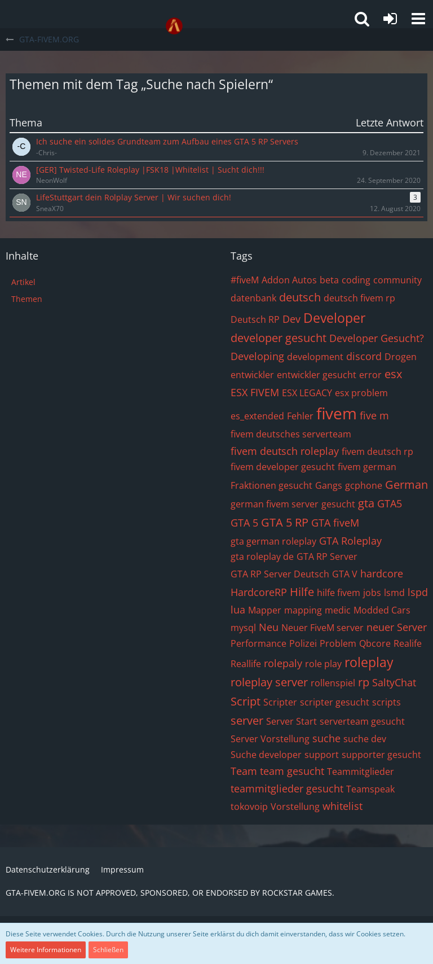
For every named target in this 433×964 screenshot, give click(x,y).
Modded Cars (382, 610)
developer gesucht (278, 337)
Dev (291, 319)
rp (363, 682)
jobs (372, 592)
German (406, 484)
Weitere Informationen (45, 949)
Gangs (328, 485)
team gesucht (292, 771)
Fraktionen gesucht (271, 485)
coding (356, 280)
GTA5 (389, 503)
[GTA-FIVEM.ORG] (174, 26)
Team (244, 771)
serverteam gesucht (362, 721)
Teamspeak (370, 789)
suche (326, 738)
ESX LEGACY (307, 393)
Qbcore (375, 643)
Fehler (300, 416)
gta (366, 503)
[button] (418, 18)
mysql (243, 627)
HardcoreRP (259, 592)
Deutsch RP (255, 319)
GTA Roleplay (350, 540)
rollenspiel (333, 683)
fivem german (367, 467)
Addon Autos (289, 280)
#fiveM (245, 280)
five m (374, 415)
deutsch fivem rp (359, 298)
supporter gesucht (381, 754)
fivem (336, 413)
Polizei (303, 643)
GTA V (344, 574)
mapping (303, 610)
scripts (386, 702)
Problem (338, 643)
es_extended (257, 416)
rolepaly (283, 663)
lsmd (394, 592)
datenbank (253, 298)
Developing (257, 356)
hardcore (381, 573)
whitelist (342, 806)
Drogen (401, 356)
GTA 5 (244, 522)
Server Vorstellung (270, 739)
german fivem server (275, 504)
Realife (408, 643)
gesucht (338, 504)
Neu (269, 627)
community (397, 280)
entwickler (252, 375)
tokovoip (249, 806)
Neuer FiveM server (322, 627)
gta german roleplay (273, 541)
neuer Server (396, 627)
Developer (334, 318)
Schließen (108, 949)
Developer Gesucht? (376, 338)
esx (393, 374)
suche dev (364, 739)
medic (338, 610)
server (247, 720)
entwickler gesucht (316, 375)
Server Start (291, 721)
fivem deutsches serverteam (291, 434)
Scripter (280, 702)
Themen (26, 298)
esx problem (361, 393)
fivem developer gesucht (283, 467)
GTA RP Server (327, 556)
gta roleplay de (262, 556)
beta (329, 280)
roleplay (369, 662)
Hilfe (302, 591)
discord (364, 356)
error (370, 375)
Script (245, 701)
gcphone (363, 485)
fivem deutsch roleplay (285, 451)
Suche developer (266, 754)
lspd (418, 592)
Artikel (23, 282)
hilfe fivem (338, 592)
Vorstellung (295, 806)
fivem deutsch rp (377, 451)
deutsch (300, 297)
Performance (258, 643)
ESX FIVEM (255, 392)
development (315, 356)
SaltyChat (394, 682)
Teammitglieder (360, 771)
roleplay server (269, 682)
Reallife (246, 664)
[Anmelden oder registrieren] (390, 18)
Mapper (264, 610)
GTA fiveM (335, 522)
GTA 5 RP (284, 522)
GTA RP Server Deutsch (280, 574)
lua (238, 609)
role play (323, 664)
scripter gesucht (334, 702)
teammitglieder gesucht (287, 788)
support (321, 754)
